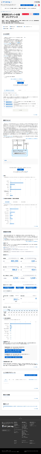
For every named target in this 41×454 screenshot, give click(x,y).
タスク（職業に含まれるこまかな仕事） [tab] (9, 90)
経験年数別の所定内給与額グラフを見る (30, 287)
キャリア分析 (15, 431)
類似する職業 (6, 28)
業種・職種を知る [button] (24, 8)
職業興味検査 (15, 423)
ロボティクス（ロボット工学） (8, 136)
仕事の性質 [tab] (20, 379)
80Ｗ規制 (5, 239)
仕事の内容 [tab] (19, 90)
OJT (27, 133)
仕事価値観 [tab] (17, 379)
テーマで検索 (23, 424)
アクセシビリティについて (5, 451)
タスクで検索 (23, 436)
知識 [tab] (9, 379)
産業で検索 (23, 432)
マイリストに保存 (26, 14)
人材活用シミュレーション (33, 425)
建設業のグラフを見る (9, 350)
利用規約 (18, 451)
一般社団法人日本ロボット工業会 (21, 406)
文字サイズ (35, 6)
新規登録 (23, 5)
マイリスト (31, 442)
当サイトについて (7, 8)
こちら (27, 84)
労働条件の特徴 (20, 26)
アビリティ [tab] (24, 379)
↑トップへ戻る (35, 114)
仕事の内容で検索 (24, 427)
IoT (20, 72)
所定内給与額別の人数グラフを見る (8, 287)
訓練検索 (20, 169)
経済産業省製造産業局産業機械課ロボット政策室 (9, 406)
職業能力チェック (16, 432)
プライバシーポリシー (13, 451)
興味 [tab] (13, 379)
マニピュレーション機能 (7, 43)
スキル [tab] (5, 379)
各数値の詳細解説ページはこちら (33, 379)
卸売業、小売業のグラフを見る (19, 350)
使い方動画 (11, 8)
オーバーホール (6, 56)
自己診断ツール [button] (16, 8)
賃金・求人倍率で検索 (24, 437)
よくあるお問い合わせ (33, 8)
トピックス (15, 442)
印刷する (31, 14)
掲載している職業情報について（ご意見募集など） (32, 138)
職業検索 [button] (20, 8)
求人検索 (20, 82)
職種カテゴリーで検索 (24, 431)
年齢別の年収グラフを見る (19, 287)
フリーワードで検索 (24, 423)
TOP (1, 11)
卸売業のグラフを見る (17, 357)
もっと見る (20, 110)
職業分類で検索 (24, 433)
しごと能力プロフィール (28, 26)
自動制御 (18, 42)
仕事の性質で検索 (24, 426)
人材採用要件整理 (32, 423)
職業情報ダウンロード (32, 443)
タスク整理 (31, 424)
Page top (20, 418)
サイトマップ (9, 451)
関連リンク (12, 28)
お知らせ (15, 443)
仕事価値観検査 (16, 424)
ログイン (30, 5)
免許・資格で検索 (24, 430)
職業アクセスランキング (25, 442)
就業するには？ (13, 26)
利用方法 (7, 450)
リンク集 (28, 8)
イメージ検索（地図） (24, 425)
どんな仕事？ (6, 26)
